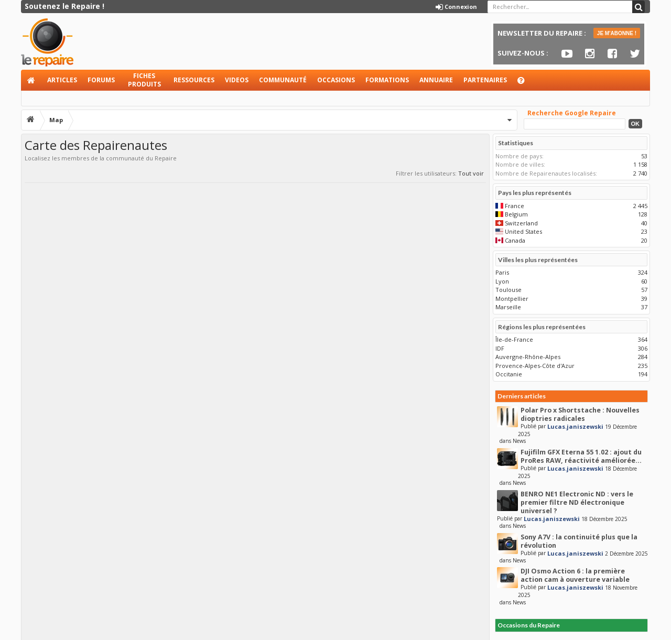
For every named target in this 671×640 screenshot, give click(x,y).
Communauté (283, 79)
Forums (101, 79)
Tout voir (471, 173)
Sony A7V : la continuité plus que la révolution (579, 541)
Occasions (336, 79)
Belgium (516, 214)
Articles (62, 79)
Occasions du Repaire (528, 625)
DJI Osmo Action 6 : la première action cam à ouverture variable (575, 575)
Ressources (194, 79)
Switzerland (521, 223)
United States (523, 231)
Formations (387, 79)
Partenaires (485, 79)
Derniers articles (521, 396)
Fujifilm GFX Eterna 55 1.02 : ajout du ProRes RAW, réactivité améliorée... (581, 456)
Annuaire (436, 79)
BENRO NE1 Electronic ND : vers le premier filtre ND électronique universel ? (577, 502)
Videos (236, 79)
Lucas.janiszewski (575, 426)
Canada (515, 240)
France (514, 206)
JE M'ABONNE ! (616, 33)
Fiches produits (144, 80)
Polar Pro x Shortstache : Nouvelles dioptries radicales (580, 414)
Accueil (31, 80)
